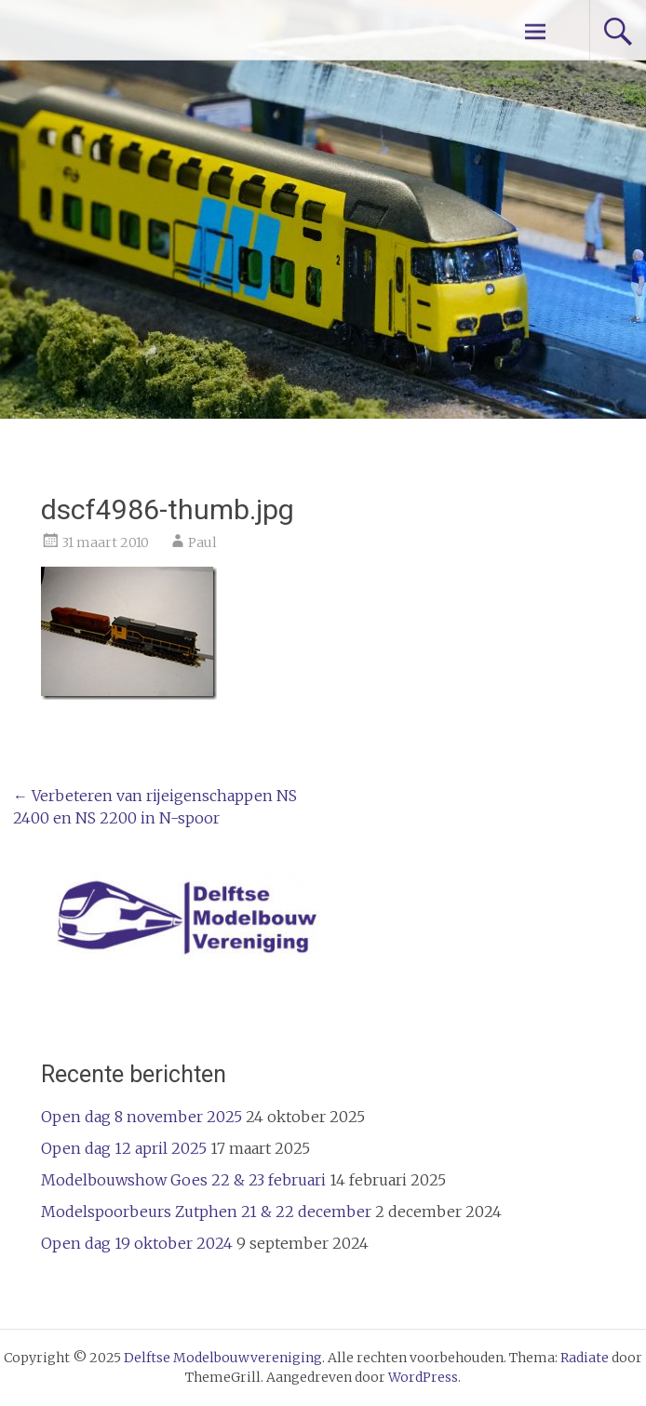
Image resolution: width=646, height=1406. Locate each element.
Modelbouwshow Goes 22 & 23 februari (183, 1180)
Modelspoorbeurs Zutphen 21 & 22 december (206, 1211)
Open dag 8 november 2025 (141, 1116)
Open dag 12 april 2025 (124, 1148)
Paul (202, 542)
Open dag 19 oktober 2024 (137, 1243)
